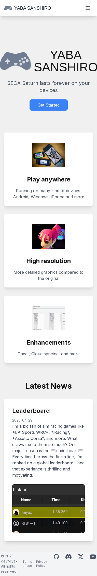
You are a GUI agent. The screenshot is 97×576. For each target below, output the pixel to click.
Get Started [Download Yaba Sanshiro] (49, 105)
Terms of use (27, 564)
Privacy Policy (41, 564)
